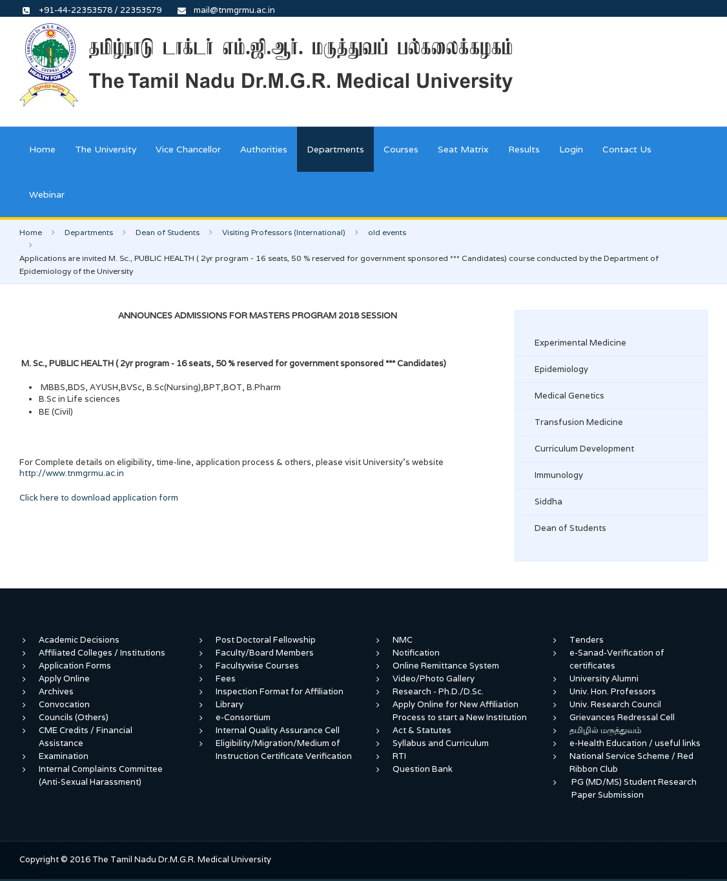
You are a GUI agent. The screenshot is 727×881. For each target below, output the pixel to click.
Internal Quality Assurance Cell (278, 730)
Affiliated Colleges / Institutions (102, 652)
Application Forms (75, 665)
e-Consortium (243, 717)
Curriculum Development (584, 448)
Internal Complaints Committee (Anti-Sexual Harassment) (101, 775)
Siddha (548, 501)
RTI (399, 756)
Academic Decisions (79, 639)
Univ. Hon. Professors (612, 691)
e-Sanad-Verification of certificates (616, 659)
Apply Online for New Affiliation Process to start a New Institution (461, 711)
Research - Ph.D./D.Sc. (438, 691)
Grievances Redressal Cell (622, 717)
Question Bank (423, 768)
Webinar (47, 194)
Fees (226, 678)
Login (571, 149)
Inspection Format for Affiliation (279, 691)
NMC (403, 639)
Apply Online (64, 678)
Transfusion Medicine (579, 422)
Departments (335, 149)
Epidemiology (561, 369)
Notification (416, 652)
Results (524, 149)
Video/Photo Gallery (434, 678)
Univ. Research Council (615, 704)
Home (42, 149)
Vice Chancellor (188, 149)
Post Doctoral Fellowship (266, 639)
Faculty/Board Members (265, 652)
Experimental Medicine (580, 342)
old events (387, 232)
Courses (401, 149)
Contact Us (626, 149)
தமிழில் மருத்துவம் (605, 730)
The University (105, 149)
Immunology (559, 475)
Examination (63, 756)
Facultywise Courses (257, 665)
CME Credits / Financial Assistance (85, 737)
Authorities (263, 149)
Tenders (586, 639)
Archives (56, 691)
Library (229, 704)
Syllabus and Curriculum (441, 743)
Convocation (64, 704)
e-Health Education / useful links (635, 743)
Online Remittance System (446, 665)
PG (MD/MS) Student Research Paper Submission (634, 788)
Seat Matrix (463, 149)
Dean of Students (168, 232)
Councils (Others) (73, 717)
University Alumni (604, 678)
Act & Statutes (422, 730)
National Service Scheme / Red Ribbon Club (631, 762)
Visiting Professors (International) (283, 232)
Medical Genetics (569, 395)
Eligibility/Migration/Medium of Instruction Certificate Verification (284, 750)
